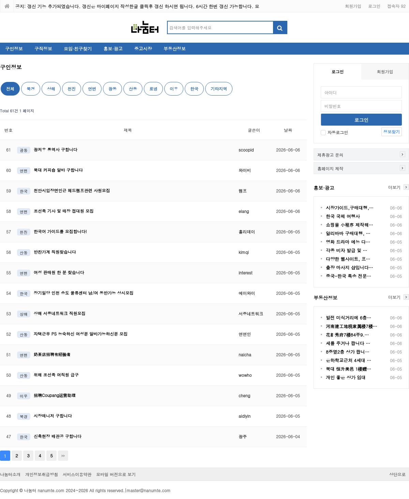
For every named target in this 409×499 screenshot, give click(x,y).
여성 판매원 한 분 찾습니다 (59, 272)
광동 (112, 88)
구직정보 (43, 48)
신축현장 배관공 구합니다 (57, 436)
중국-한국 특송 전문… (348, 276)
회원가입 (353, 6)
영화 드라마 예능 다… (348, 242)
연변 (92, 88)
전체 (10, 88)
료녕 (153, 88)
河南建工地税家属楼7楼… (351, 326)
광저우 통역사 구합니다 (55, 149)
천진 (71, 88)
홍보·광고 (112, 48)
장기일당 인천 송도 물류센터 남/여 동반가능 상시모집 (84, 293)
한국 (194, 88)
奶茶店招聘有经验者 (52, 354)
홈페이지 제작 (330, 168)
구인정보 (14, 48)
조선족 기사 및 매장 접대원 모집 (64, 211)
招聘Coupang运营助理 (55, 395)
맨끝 (63, 456)
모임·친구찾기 (78, 48)
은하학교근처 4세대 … (348, 360)
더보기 (394, 187)
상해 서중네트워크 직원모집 (60, 313)
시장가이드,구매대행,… (350, 207)
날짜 (288, 130)
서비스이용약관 (77, 474)
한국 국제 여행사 (343, 216)
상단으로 (397, 474)
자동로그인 (334, 132)
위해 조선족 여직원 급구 (56, 374)
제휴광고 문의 (330, 155)
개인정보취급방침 (41, 474)
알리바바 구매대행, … (348, 233)
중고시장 (143, 48)
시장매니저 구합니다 (53, 415)
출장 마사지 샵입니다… (349, 267)
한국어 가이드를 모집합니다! (60, 231)
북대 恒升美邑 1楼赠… (348, 369)
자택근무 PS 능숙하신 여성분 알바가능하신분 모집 (80, 334)
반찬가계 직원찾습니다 (55, 252)
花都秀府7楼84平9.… (347, 334)
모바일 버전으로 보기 (116, 474)
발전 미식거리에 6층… (348, 317)
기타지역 (219, 88)
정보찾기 (391, 131)
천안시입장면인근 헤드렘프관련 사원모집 (72, 190)
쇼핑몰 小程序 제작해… (349, 225)
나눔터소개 (10, 474)
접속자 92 (396, 6)
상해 (51, 88)
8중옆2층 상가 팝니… (347, 351)
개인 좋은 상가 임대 (346, 377)
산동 (133, 88)
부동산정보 (175, 48)
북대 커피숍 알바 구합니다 (58, 170)
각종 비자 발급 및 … (346, 250)
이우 (174, 88)
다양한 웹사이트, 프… (348, 259)
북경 (31, 88)
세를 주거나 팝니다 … (348, 343)
